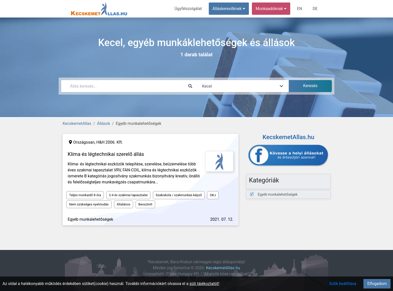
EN (299, 8)
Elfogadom (377, 283)
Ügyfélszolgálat (188, 8)
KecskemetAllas (77, 123)
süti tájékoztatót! (204, 283)
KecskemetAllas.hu (223, 267)
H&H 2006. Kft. (109, 142)
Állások (103, 123)
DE (315, 8)
